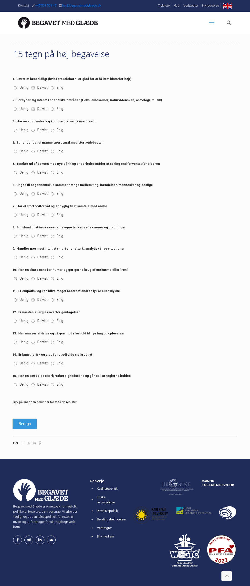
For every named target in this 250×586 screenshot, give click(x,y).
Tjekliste (164, 5)
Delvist (42, 87)
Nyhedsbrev (210, 5)
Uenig (24, 87)
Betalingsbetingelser (111, 519)
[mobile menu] (212, 23)
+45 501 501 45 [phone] (45, 5)
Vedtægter (190, 5)
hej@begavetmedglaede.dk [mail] (81, 5)
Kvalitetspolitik (107, 488)
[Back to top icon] (226, 576)
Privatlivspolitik (107, 511)
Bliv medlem (105, 536)
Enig (60, 87)
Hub (176, 5)
